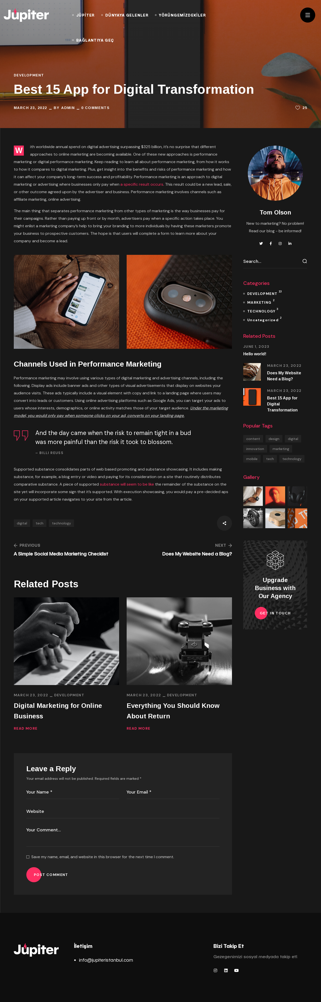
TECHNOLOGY (262, 310)
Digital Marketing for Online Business (58, 711)
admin (68, 108)
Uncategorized (264, 319)
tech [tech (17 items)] (270, 459)
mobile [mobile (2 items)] (252, 459)
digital (22, 523)
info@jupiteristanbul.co (104, 959)
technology (61, 523)
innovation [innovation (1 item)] (255, 449)
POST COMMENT (51, 874)
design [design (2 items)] (274, 438)
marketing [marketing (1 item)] (281, 449)
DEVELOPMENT (29, 75)
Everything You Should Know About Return (173, 711)
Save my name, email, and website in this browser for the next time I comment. (102, 856)
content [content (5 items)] (253, 438)
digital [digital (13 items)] (293, 438)
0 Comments (95, 108)
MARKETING (260, 301)
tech (39, 523)
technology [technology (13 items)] (291, 459)
